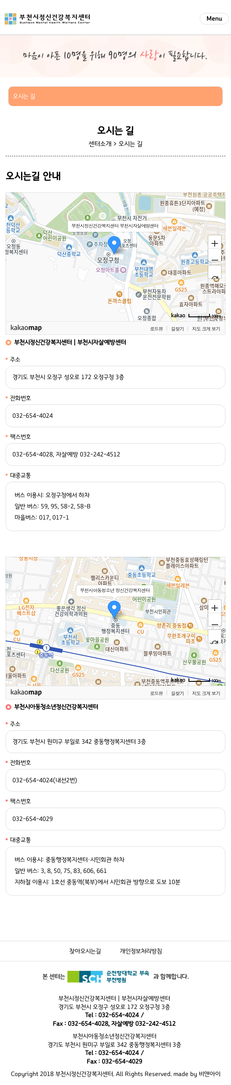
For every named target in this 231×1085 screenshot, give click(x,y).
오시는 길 (131, 143)
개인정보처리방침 (141, 951)
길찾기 (177, 328)
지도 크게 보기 (206, 328)
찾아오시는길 (85, 951)
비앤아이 (209, 1074)
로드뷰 (156, 328)
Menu (214, 18)
